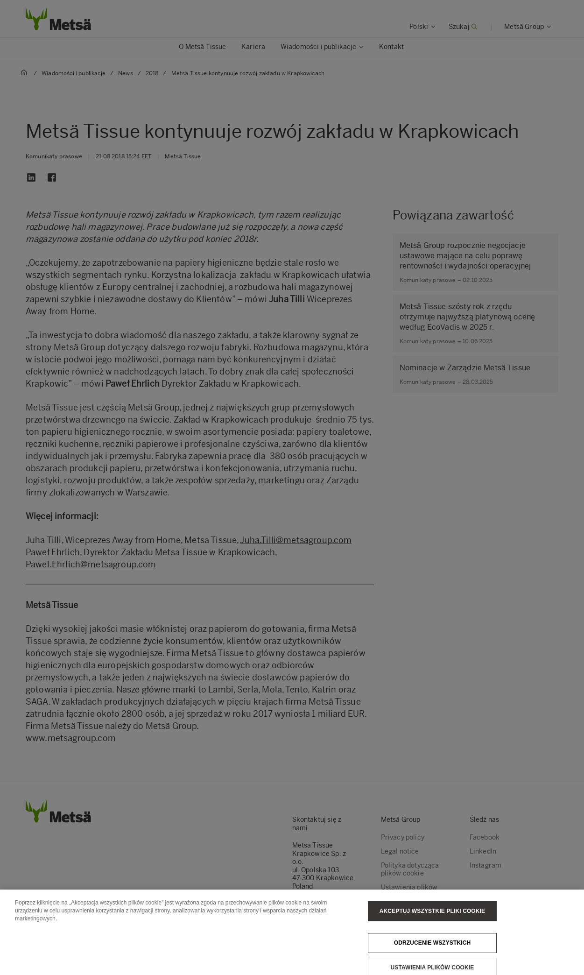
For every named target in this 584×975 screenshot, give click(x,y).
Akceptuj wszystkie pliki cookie (432, 915)
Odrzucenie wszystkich (432, 947)
